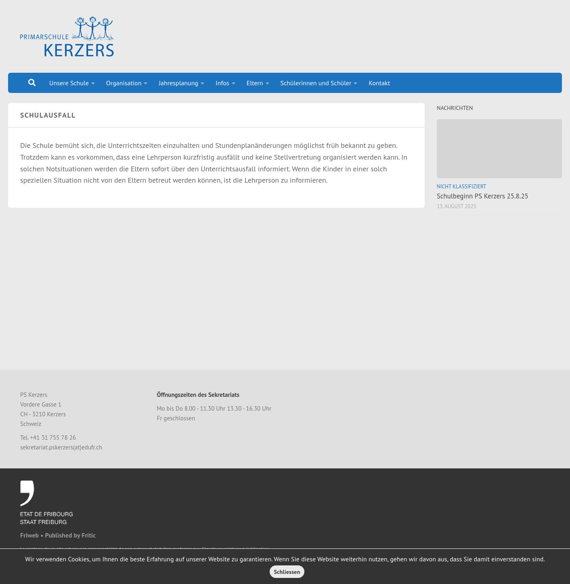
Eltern (255, 83)
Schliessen (287, 572)
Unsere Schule (69, 83)
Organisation (124, 83)
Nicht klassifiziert (461, 186)
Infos (222, 83)
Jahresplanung (178, 83)
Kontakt (379, 83)
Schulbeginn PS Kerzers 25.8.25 (482, 196)
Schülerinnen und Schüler (316, 83)
